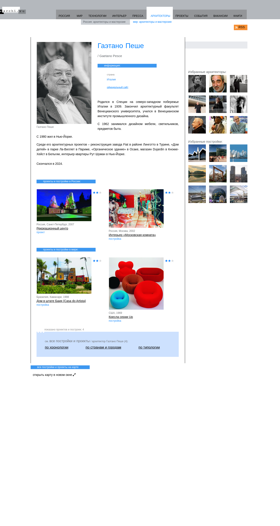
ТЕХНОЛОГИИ (97, 15)
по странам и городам (103, 347)
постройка (115, 238)
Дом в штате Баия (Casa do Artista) (61, 301)
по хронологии (56, 347)
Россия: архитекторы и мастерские (104, 21)
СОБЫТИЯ (201, 15)
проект (41, 232)
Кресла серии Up (121, 317)
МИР (80, 15)
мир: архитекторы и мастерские (152, 21)
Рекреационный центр (52, 228)
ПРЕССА (137, 15)
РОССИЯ (64, 15)
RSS (241, 27)
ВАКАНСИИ (220, 15)
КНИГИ (238, 15)
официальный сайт (117, 87)
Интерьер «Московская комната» (132, 235)
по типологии (149, 347)
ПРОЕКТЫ (181, 15)
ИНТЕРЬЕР (119, 15)
